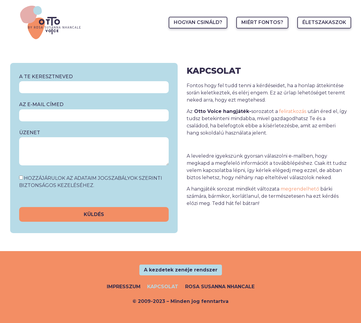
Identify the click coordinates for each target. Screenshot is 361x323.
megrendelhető (300, 189)
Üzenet (29, 132)
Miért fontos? (262, 22)
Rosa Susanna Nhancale (220, 286)
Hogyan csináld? (198, 22)
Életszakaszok (324, 22)
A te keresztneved (46, 76)
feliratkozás (292, 111)
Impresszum (124, 286)
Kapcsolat (162, 286)
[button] (180, 270)
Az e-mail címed (41, 104)
